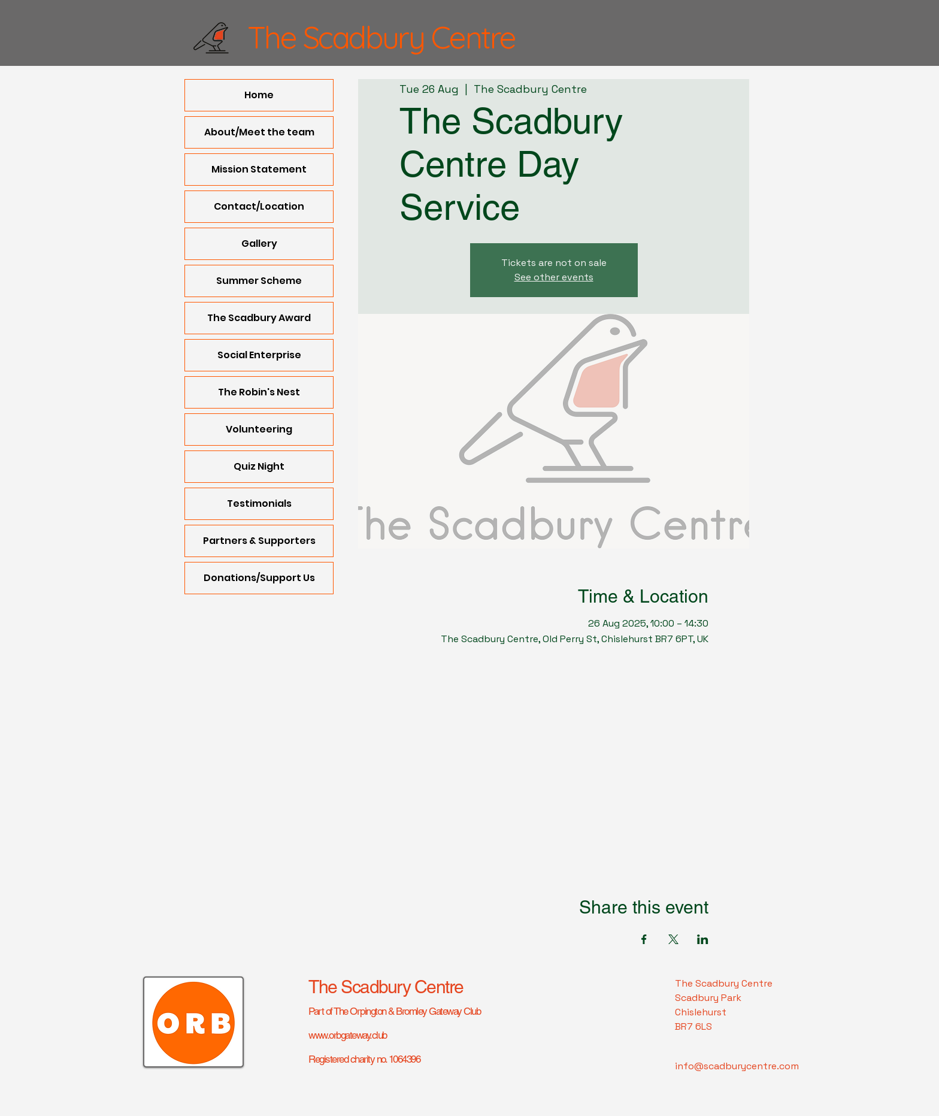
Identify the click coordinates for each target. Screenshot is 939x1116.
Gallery (259, 243)
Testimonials (259, 503)
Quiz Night (259, 466)
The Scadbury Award (259, 318)
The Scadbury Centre (386, 986)
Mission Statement (259, 169)
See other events (553, 277)
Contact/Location (259, 206)
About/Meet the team (259, 132)
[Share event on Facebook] (644, 939)
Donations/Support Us (259, 578)
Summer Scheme (259, 281)
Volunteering (259, 429)
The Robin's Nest (259, 392)
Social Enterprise (259, 355)
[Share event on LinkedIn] (702, 939)
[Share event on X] (673, 939)
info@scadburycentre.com (737, 1066)
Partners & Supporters (259, 541)
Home (259, 95)
